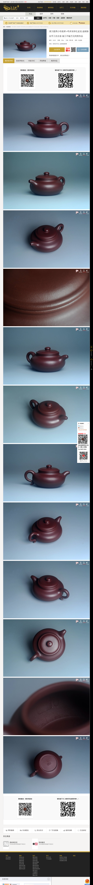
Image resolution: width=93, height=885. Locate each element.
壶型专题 (35, 860)
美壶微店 (42, 842)
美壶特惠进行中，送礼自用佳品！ (59, 55)
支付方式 (48, 857)
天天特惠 (72, 7)
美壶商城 (40, 7)
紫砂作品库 (22, 868)
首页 (4, 26)
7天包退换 (54, 830)
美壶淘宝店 (13, 842)
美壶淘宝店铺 (63, 859)
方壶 (53, 18)
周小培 (71, 40)
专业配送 (25, 830)
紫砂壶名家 (22, 865)
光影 (76, 2)
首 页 (28, 7)
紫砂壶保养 (36, 865)
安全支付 (40, 830)
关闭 (88, 423)
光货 (49, 18)
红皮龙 (80, 40)
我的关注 (91, 347)
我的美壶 (83, 7)
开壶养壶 (43, 61)
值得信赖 (69, 830)
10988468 (81, 23)
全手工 (59, 2)
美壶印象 (21, 864)
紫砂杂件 (69, 18)
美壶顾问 (91, 354)
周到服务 (11, 830)
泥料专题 (35, 859)
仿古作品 (21, 859)
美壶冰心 (82, 426)
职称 (87, 2)
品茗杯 (63, 18)
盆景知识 (35, 873)
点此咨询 (57, 49)
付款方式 (31, 61)
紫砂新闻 (35, 864)
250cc (62, 40)
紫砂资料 (35, 857)
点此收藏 (83, 49)
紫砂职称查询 (36, 868)
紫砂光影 (21, 862)
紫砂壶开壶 (36, 867)
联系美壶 (8, 859)
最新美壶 (21, 860)
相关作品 (54, 61)
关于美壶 (8, 857)
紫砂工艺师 (22, 867)
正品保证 (83, 830)
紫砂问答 (35, 875)
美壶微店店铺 (63, 860)
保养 (80, 2)
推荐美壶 (51, 7)
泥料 (67, 2)
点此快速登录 (63, 44)
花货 (57, 18)
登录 (25, 2)
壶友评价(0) (20, 61)
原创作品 (21, 857)
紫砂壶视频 (36, 862)
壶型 (63, 2)
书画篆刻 (35, 872)
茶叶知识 (35, 870)
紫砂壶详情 (9, 61)
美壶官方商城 (63, 857)
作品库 (71, 2)
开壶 (83, 2)
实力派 (54, 2)
